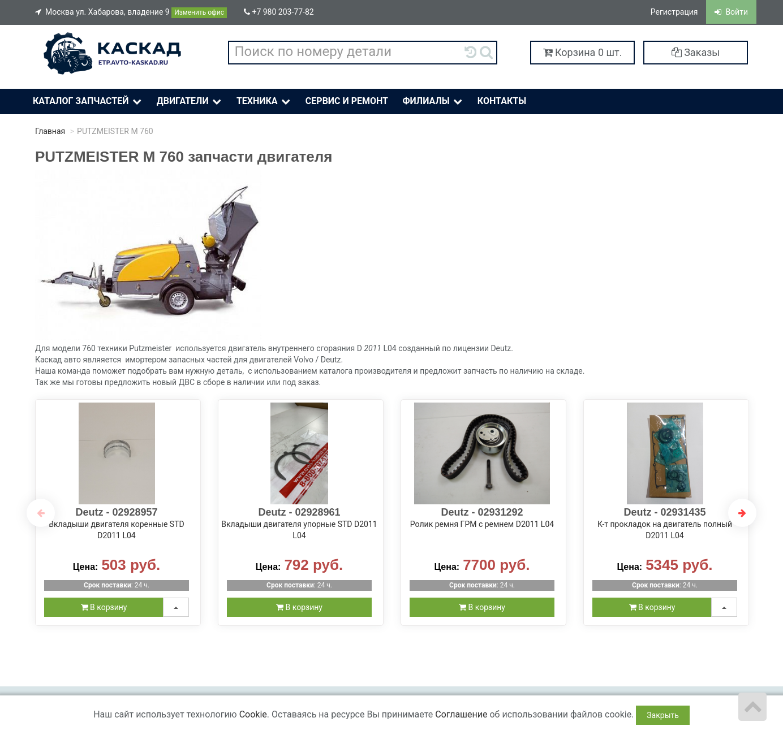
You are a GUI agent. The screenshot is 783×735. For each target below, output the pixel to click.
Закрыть (663, 715)
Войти (731, 11)
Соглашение (461, 714)
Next (742, 513)
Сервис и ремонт (347, 101)
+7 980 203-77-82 (279, 11)
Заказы (696, 52)
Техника (264, 101)
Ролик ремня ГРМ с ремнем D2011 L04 (482, 524)
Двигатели (190, 101)
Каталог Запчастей (88, 101)
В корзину (104, 607)
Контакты (501, 101)
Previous (41, 513)
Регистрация (674, 11)
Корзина (582, 52)
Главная (50, 131)
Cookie (253, 714)
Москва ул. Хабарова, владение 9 (131, 12)
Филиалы (433, 101)
